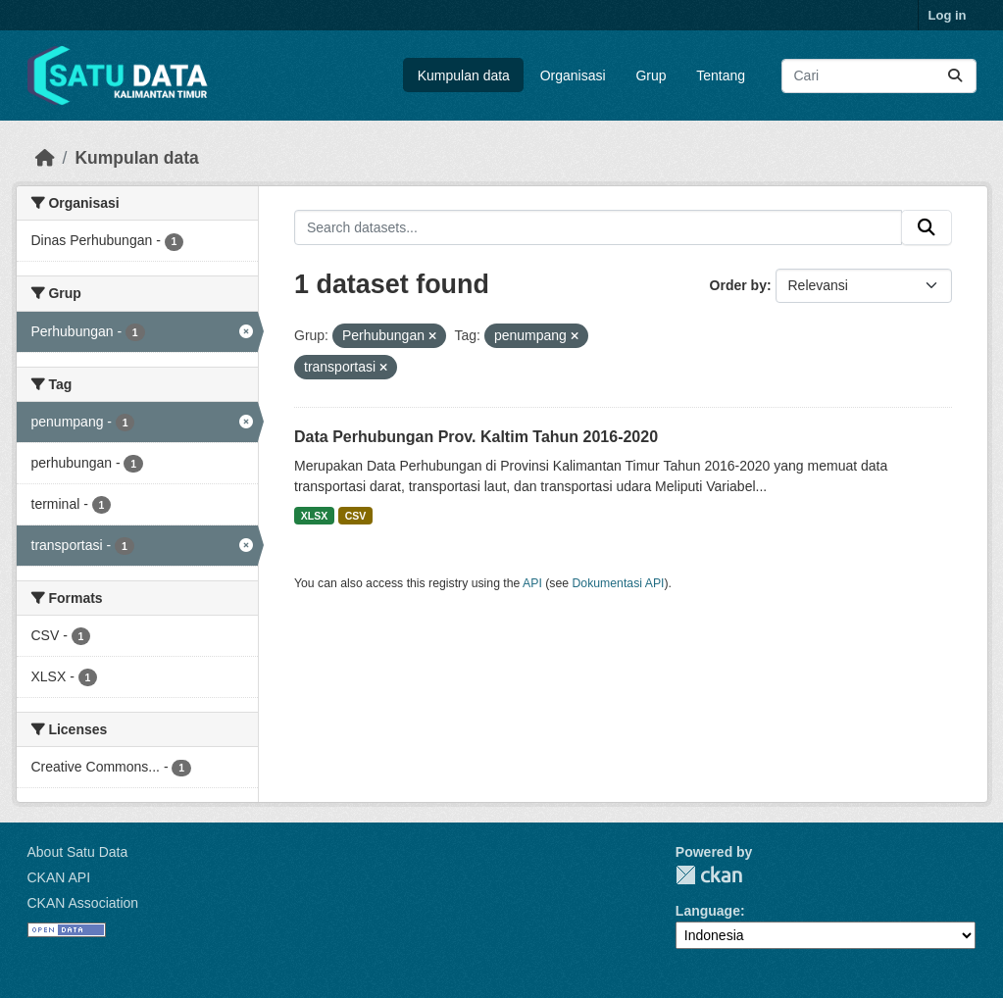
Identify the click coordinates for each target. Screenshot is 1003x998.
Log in (947, 15)
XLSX (314, 516)
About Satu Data (77, 852)
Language (708, 911)
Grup (650, 75)
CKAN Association (83, 903)
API (532, 583)
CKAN (709, 875)
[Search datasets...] (879, 76)
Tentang (720, 75)
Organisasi (573, 75)
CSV (356, 516)
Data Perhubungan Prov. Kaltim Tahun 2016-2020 (476, 436)
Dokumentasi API (619, 583)
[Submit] (955, 76)
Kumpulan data (464, 75)
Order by (738, 285)
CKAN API (59, 877)
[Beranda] (45, 158)
